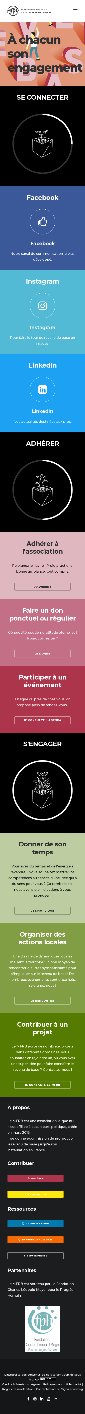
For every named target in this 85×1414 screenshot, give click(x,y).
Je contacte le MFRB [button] (42, 1084)
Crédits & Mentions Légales (21, 1384)
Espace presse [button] (35, 1256)
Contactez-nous (47, 1389)
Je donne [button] (42, 653)
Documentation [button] (35, 1224)
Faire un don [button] (35, 1194)
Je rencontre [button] (42, 1000)
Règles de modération (18, 1389)
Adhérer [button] (35, 1178)
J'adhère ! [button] (42, 586)
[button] (75, 11)
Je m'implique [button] (42, 910)
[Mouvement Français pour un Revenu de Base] (29, 11)
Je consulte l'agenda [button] (42, 720)
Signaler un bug (72, 1389)
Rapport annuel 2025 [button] (35, 1240)
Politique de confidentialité (62, 1384)
